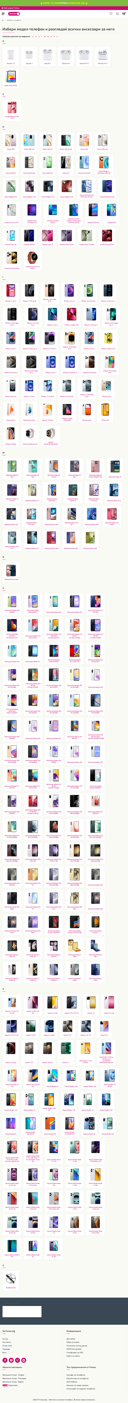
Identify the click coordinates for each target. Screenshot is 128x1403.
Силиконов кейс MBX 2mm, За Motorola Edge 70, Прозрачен (27, 1308)
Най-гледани (30, 1301)
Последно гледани (11, 1301)
